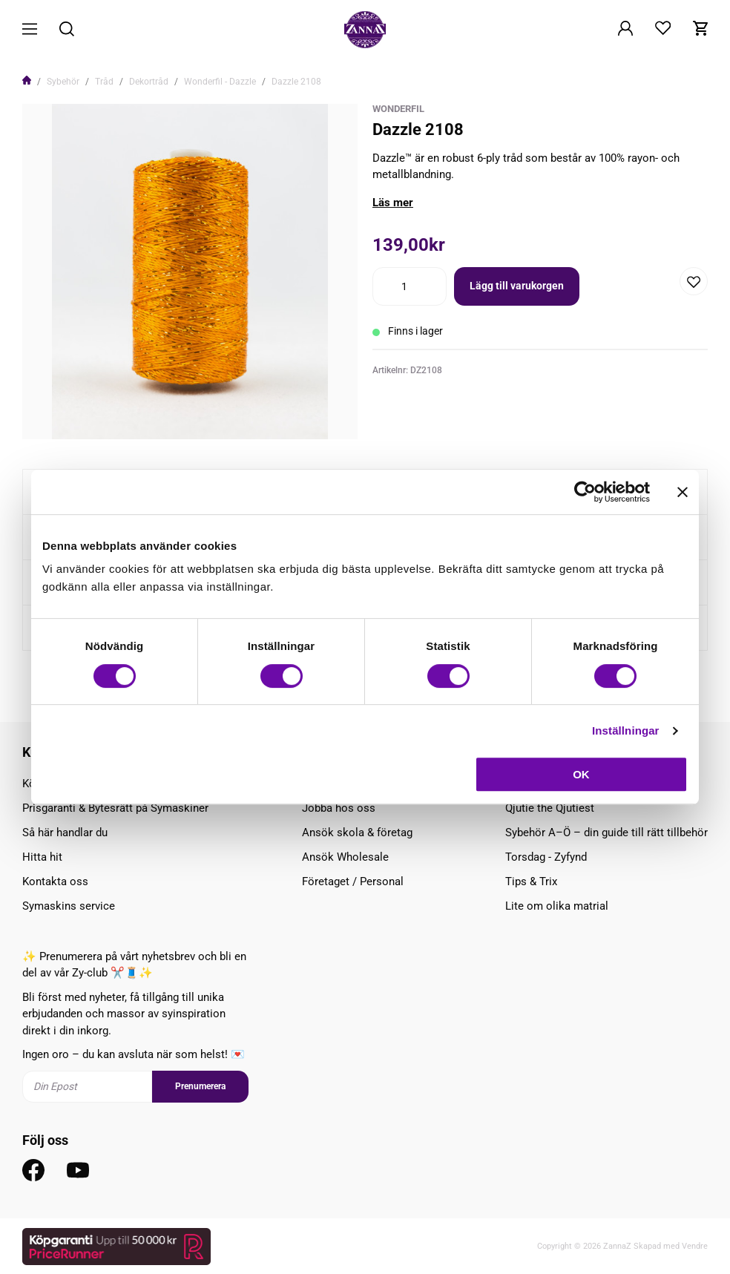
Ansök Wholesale (345, 857)
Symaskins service (68, 906)
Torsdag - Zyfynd (546, 857)
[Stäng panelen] (682, 492)
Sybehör (63, 81)
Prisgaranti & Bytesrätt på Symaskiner (115, 808)
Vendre (695, 1246)
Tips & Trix (531, 881)
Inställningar (625, 730)
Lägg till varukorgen (517, 286)
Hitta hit (42, 857)
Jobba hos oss (338, 808)
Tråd (104, 81)
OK (581, 774)
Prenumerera (200, 1086)
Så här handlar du (65, 832)
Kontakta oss (55, 881)
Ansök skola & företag (357, 832)
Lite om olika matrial (556, 906)
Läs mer (392, 202)
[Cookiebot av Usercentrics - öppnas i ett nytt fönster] (585, 492)
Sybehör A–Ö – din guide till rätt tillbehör (606, 832)
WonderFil (398, 108)
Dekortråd (148, 81)
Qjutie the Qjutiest (549, 808)
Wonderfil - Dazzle (220, 81)
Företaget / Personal (353, 881)
